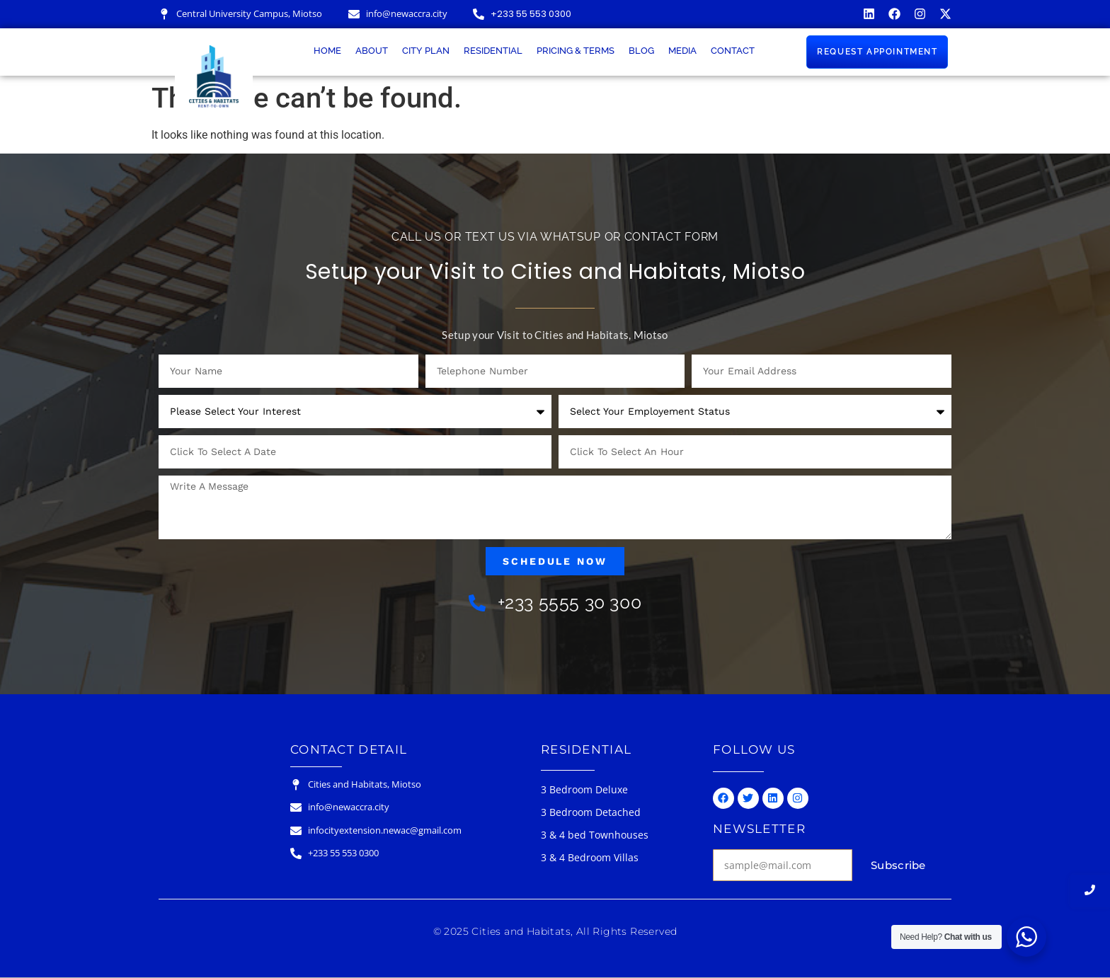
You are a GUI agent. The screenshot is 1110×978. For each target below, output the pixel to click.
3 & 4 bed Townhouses (594, 834)
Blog (641, 50)
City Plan (426, 50)
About (371, 50)
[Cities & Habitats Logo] (214, 76)
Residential (493, 50)
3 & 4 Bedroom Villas (590, 857)
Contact (733, 50)
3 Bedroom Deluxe (584, 789)
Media (682, 50)
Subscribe (898, 865)
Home (327, 50)
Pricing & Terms (575, 50)
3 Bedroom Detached (591, 812)
